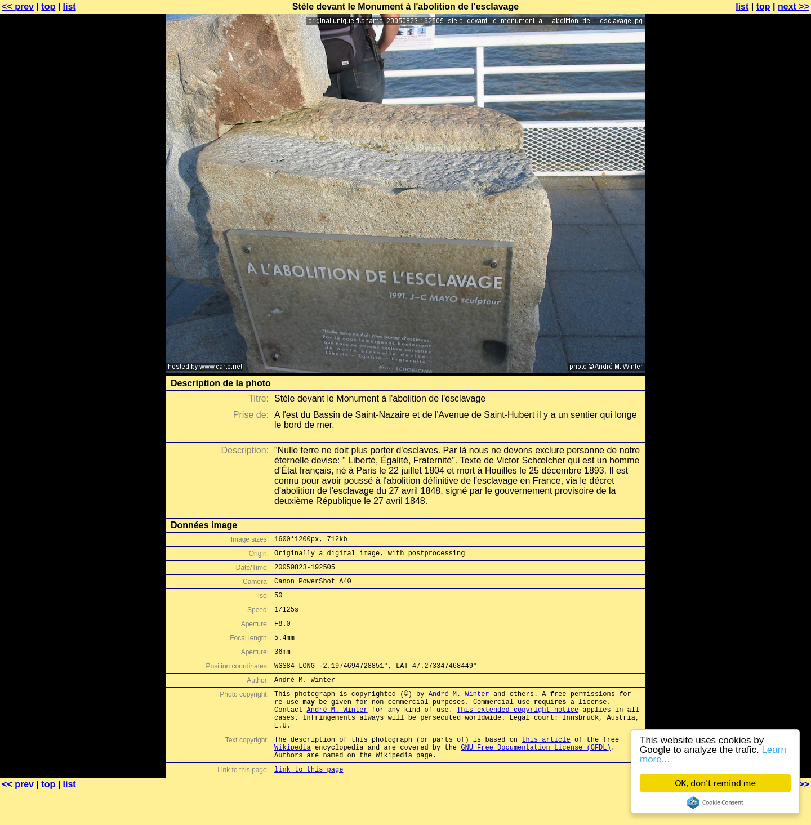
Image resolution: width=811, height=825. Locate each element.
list (69, 6)
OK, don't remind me (715, 783)
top (48, 6)
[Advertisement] (765, 279)
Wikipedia (292, 777)
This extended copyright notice (517, 733)
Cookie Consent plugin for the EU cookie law (715, 802)
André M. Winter (459, 714)
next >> (793, 6)
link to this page (308, 803)
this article (546, 768)
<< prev (18, 6)
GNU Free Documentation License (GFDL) (536, 777)
